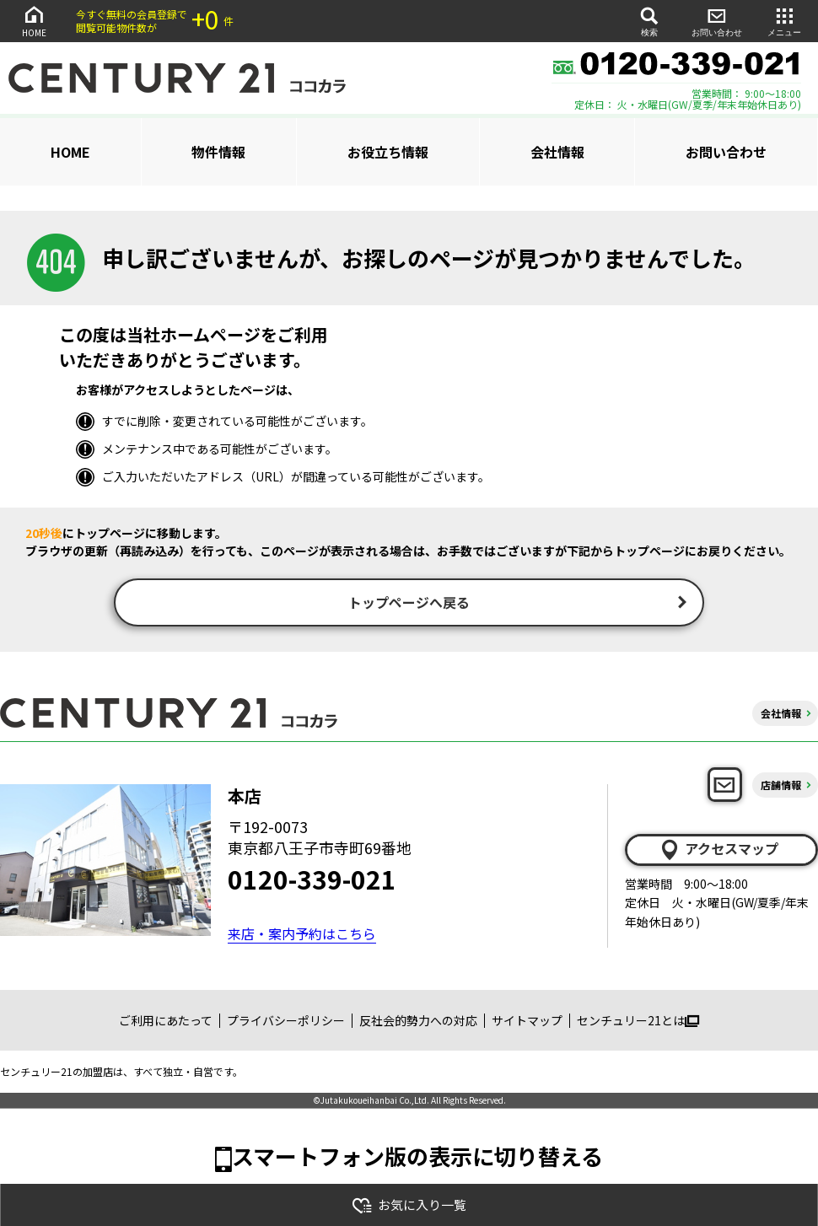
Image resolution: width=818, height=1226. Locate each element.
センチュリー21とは (638, 1022)
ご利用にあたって (166, 1022)
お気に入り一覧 (409, 1205)
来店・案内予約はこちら (302, 935)
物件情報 (218, 152)
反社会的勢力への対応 (418, 1022)
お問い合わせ (717, 20)
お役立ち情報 (387, 152)
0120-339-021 (312, 880)
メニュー (784, 20)
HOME (33, 21)
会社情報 (557, 152)
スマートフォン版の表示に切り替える (417, 1157)
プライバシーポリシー (286, 1022)
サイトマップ (527, 1022)
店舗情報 (781, 786)
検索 (649, 20)
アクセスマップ (718, 852)
